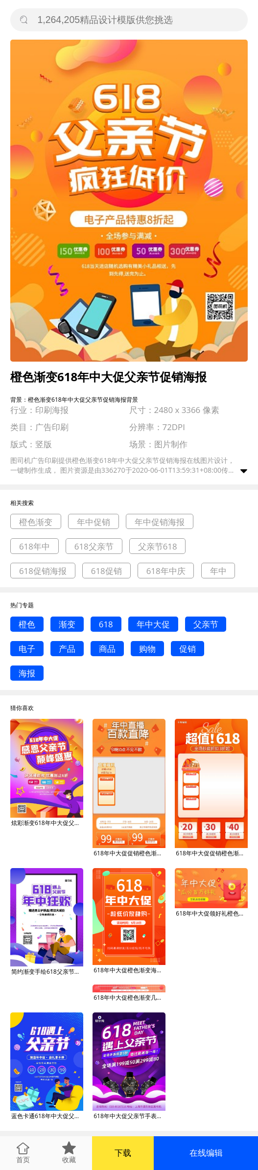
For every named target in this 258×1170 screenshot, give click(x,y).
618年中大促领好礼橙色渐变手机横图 (212, 913)
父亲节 (205, 624)
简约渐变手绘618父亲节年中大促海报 (47, 971)
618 (106, 624)
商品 (107, 648)
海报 (27, 673)
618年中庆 (166, 570)
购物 (147, 648)
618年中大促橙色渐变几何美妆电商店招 (129, 997)
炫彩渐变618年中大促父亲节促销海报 (47, 823)
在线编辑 (206, 1152)
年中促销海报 (160, 522)
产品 (67, 648)
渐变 (67, 624)
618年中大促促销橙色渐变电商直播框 (212, 853)
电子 (27, 648)
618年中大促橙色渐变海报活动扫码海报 (129, 970)
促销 (187, 648)
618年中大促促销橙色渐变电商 (129, 853)
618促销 (106, 570)
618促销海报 (43, 570)
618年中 (34, 546)
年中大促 (153, 624)
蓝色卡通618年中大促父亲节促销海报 (47, 1116)
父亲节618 (157, 546)
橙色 (27, 624)
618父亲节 (94, 546)
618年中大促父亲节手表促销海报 (129, 1116)
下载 (123, 1152)
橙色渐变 (35, 522)
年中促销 (93, 522)
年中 (218, 570)
